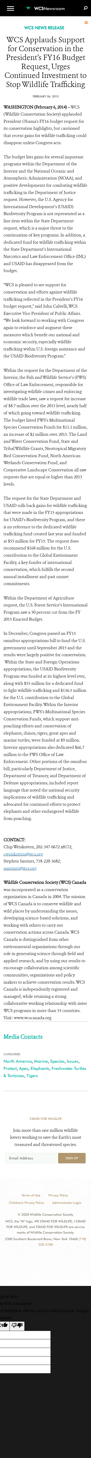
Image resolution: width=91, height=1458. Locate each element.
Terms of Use (31, 1195)
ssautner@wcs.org (20, 868)
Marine (41, 1061)
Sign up (72, 1158)
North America (18, 1061)
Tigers (32, 1075)
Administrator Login (66, 1203)
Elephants (40, 1068)
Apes (23, 1068)
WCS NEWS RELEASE (44, 27)
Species (57, 1061)
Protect (10, 1068)
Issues (72, 1061)
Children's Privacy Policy (26, 1203)
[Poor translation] (17, 1326)
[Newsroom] (45, 5)
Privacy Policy (58, 1195)
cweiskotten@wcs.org (23, 854)
